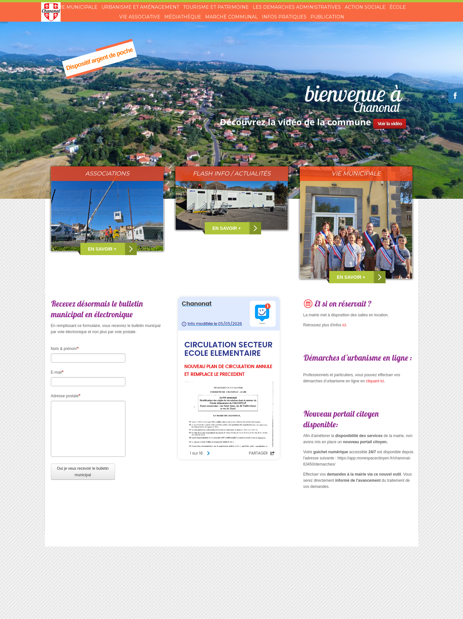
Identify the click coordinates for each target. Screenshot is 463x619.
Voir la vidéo (389, 123)
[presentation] (100, 499)
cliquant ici (375, 381)
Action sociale (365, 7)
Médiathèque (182, 17)
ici (344, 325)
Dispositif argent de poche (99, 59)
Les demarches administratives (297, 7)
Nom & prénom (65, 348)
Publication (327, 17)
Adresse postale (66, 395)
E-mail (57, 372)
